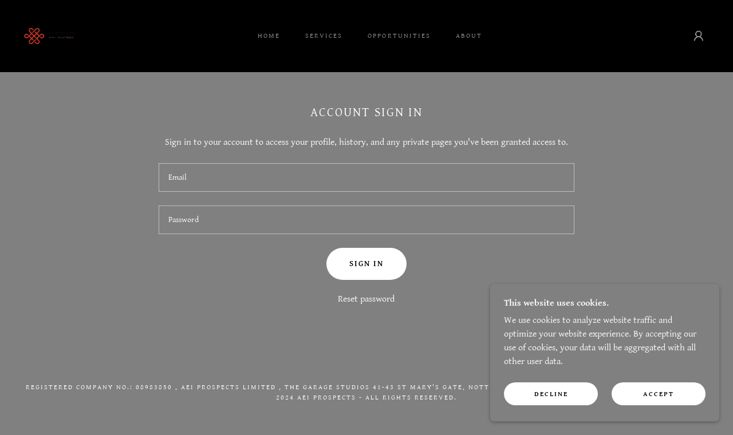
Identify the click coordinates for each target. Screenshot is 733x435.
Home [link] (269, 35)
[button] (698, 36)
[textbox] (366, 177)
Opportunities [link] (399, 35)
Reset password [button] (366, 299)
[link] (50, 35)
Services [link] (323, 35)
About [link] (469, 35)
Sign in (366, 263)
